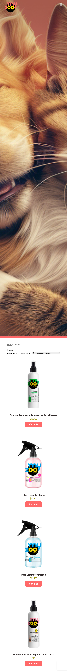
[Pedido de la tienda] (46, 353)
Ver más (33, 424)
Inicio (9, 344)
